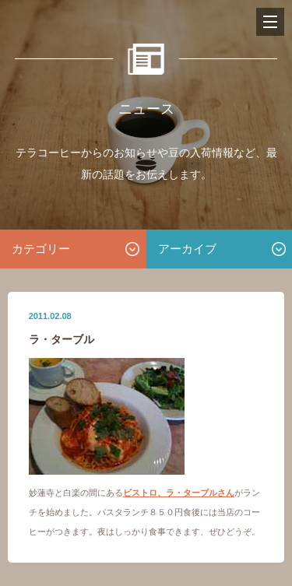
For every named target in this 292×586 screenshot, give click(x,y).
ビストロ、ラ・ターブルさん (178, 492)
